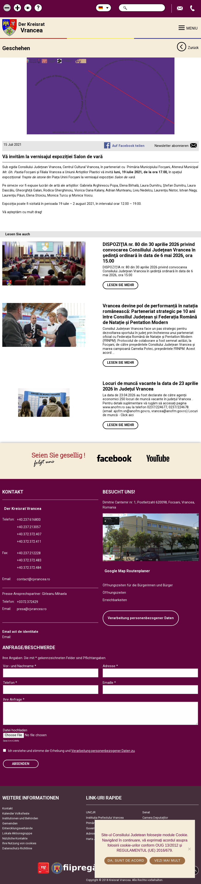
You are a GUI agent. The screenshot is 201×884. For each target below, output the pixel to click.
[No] (189, 849)
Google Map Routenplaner (127, 571)
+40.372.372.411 (29, 542)
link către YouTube (158, 458)
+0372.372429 (27, 602)
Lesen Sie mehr (120, 285)
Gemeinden (10, 823)
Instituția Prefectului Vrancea (105, 817)
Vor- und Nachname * (19, 666)
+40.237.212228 (29, 553)
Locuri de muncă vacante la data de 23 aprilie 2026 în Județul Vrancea (150, 386)
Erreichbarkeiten (115, 600)
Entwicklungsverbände (17, 828)
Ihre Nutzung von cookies (19, 843)
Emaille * (109, 683)
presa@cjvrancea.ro (32, 609)
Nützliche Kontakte (14, 838)
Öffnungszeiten (114, 593)
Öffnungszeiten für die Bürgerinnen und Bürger (138, 585)
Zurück (188, 48)
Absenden (20, 764)
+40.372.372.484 (29, 568)
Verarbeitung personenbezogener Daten (141, 618)
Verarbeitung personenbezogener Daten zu (103, 751)
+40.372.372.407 (29, 534)
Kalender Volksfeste (15, 813)
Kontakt (7, 808)
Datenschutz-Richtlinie (17, 848)
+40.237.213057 (29, 527)
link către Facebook (114, 458)
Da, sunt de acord (126, 860)
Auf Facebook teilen (128, 146)
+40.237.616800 (29, 520)
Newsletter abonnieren (172, 146)
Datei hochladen (15, 730)
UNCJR (91, 812)
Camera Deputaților (155, 817)
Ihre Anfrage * (13, 699)
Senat (146, 812)
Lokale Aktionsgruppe (17, 833)
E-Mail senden (180, 8)
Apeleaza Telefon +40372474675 (192, 8)
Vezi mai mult (167, 860)
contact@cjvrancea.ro (33, 579)
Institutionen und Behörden (20, 818)
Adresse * (110, 666)
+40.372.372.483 (29, 560)
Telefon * (10, 683)
